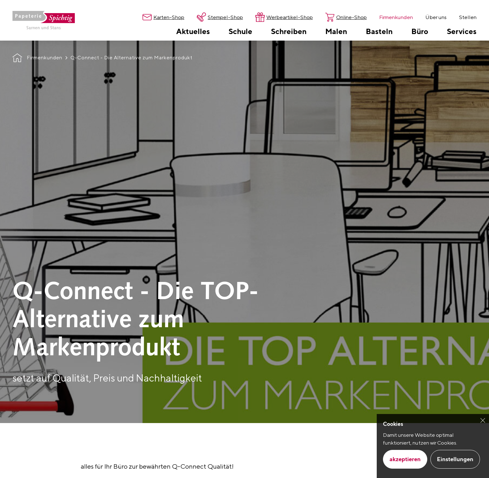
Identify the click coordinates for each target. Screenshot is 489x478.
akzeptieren (405, 459)
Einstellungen (455, 459)
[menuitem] (193, 31)
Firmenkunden (44, 58)
